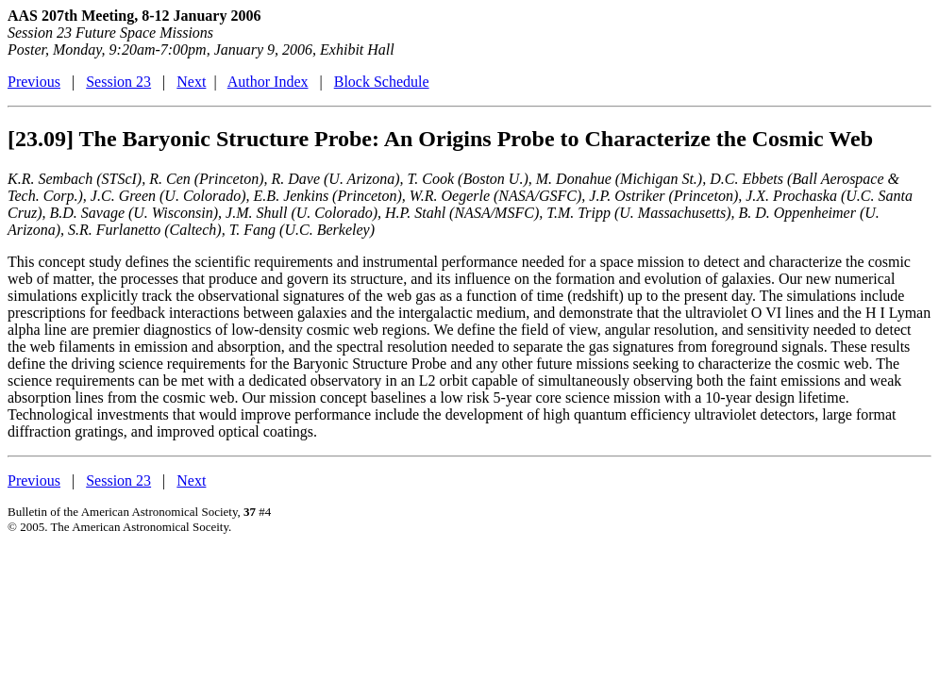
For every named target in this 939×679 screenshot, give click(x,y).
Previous (34, 82)
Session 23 (118, 82)
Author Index (268, 82)
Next (191, 82)
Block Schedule (381, 82)
